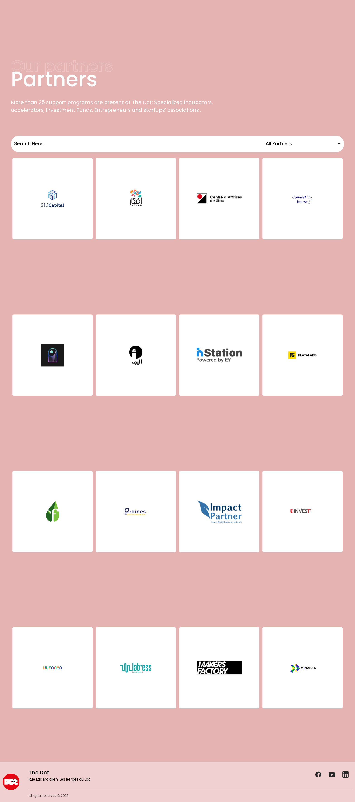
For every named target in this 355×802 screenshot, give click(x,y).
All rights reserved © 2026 (49, 795)
